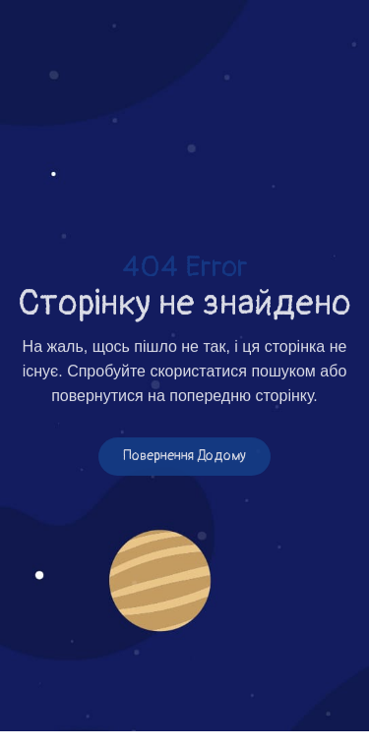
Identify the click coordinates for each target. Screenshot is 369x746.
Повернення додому (184, 457)
